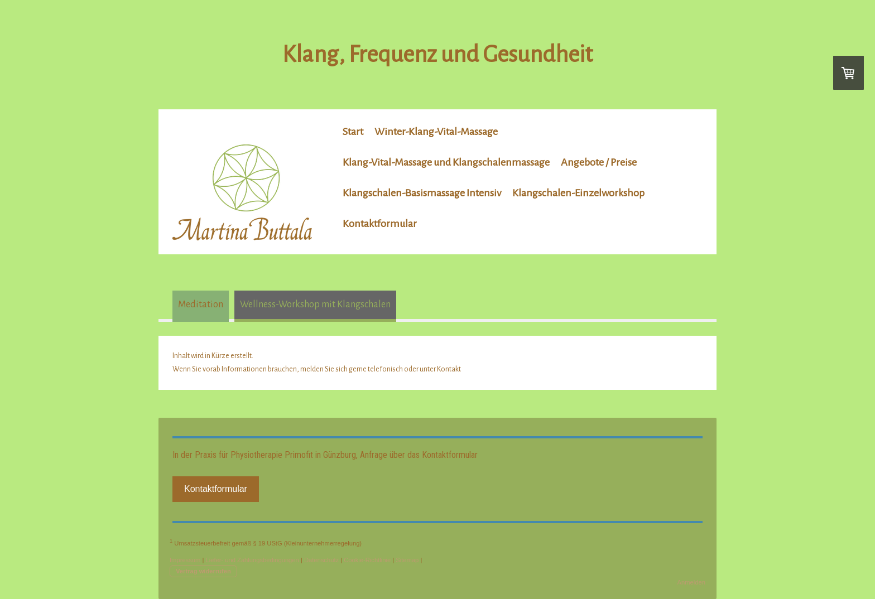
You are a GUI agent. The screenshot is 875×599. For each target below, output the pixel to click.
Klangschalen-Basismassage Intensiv (422, 193)
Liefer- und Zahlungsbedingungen (252, 560)
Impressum (185, 560)
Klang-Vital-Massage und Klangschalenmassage (446, 162)
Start (353, 131)
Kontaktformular (380, 223)
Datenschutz (321, 560)
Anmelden (691, 582)
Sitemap (407, 560)
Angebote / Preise (599, 162)
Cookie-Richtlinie (367, 560)
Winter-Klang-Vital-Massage (436, 131)
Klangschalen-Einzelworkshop (578, 193)
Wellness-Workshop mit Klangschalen (315, 305)
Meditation (200, 305)
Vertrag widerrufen (203, 571)
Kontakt (449, 369)
